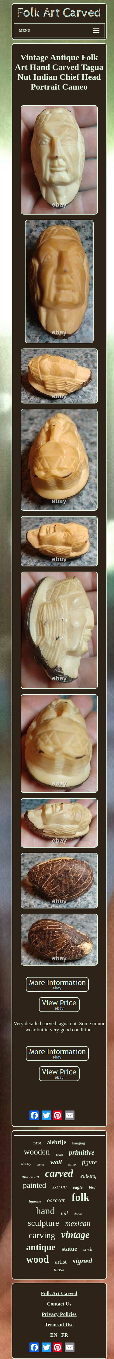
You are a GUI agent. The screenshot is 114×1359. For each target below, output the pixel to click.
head (59, 1155)
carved (59, 1173)
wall (56, 1162)
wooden (37, 1151)
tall (64, 1213)
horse (40, 1164)
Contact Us (59, 1304)
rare (37, 1143)
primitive (81, 1152)
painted (34, 1185)
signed (82, 1261)
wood (37, 1259)
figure (89, 1162)
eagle (78, 1187)
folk (80, 1197)
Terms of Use (59, 1325)
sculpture (43, 1223)
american (30, 1176)
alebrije (56, 1142)
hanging (78, 1143)
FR (64, 1335)
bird (92, 1187)
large (59, 1187)
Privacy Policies (59, 1314)
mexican (77, 1223)
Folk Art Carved (59, 1293)
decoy (26, 1163)
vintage (75, 1234)
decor (78, 1214)
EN (53, 1335)
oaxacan (56, 1200)
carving (42, 1235)
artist (61, 1261)
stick (87, 1249)
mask (59, 1269)
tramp (72, 1164)
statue (69, 1248)
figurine (35, 1201)
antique (41, 1247)
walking (88, 1176)
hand (45, 1210)
